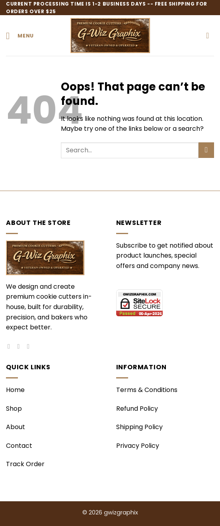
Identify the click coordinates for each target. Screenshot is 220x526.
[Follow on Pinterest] (30, 346)
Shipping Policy (139, 426)
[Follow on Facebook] (11, 346)
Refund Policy (137, 408)
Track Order (25, 464)
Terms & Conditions (146, 389)
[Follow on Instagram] (21, 346)
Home (15, 389)
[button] (20, 35)
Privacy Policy (137, 445)
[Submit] (206, 150)
